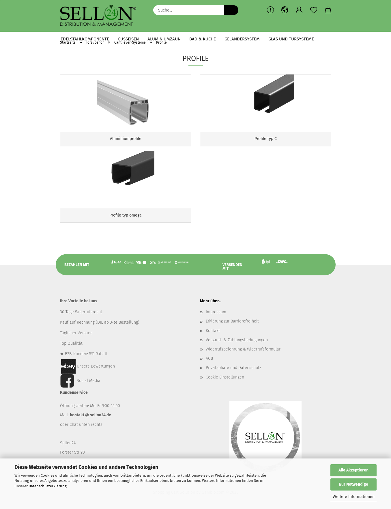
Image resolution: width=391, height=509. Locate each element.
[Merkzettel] (313, 10)
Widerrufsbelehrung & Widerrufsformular (243, 349)
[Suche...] (231, 10)
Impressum (216, 312)
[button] (285, 10)
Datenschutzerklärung (48, 486)
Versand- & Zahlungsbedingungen (237, 340)
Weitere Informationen (354, 496)
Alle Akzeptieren (353, 470)
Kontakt (213, 331)
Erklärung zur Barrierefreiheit (232, 321)
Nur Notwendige (353, 484)
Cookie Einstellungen (225, 377)
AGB (209, 359)
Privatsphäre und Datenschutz (233, 368)
